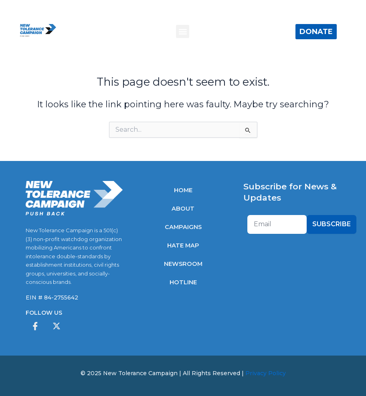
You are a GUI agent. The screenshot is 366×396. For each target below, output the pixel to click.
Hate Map (183, 245)
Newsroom (183, 263)
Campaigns (183, 227)
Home (183, 190)
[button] (182, 31)
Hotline (183, 282)
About (183, 208)
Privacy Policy (265, 373)
